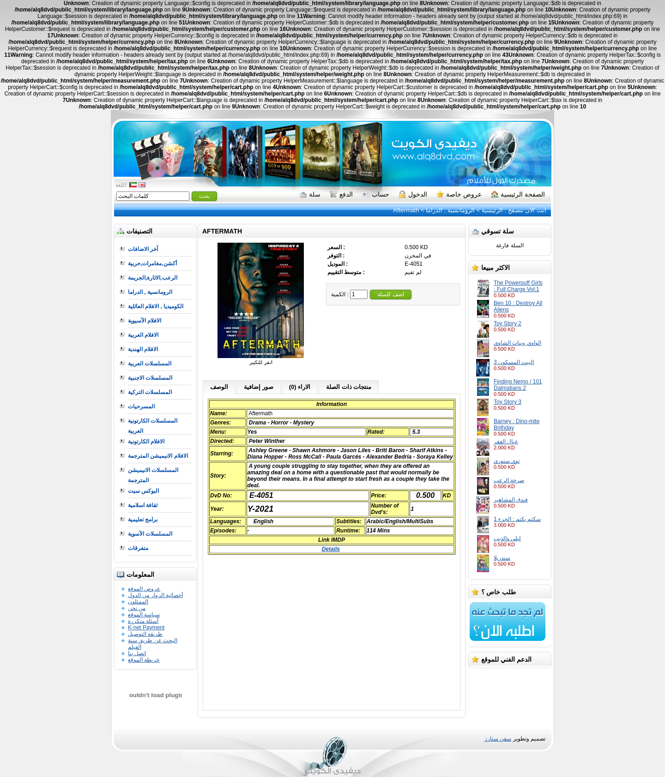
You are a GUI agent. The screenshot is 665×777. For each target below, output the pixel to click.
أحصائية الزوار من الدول (155, 595)
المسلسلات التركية (150, 392)
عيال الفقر (506, 441)
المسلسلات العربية (149, 363)
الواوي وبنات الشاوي (517, 343)
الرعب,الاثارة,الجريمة (152, 278)
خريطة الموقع (143, 660)
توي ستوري (507, 461)
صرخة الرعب (509, 480)
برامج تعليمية (142, 519)
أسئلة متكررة (143, 621)
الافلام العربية (143, 335)
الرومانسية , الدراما (450, 210)
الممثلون (138, 601)
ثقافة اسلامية (142, 505)
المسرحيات (141, 406)
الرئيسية (492, 210)
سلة (309, 194)
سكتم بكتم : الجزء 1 (517, 519)
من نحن (136, 608)
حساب (375, 194)
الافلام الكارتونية (146, 441)
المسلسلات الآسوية (150, 534)
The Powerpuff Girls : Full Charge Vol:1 (518, 286)
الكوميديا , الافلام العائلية (155, 306)
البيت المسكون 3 (514, 362)
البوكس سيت (143, 491)
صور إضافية (258, 386)
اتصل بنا (137, 653)
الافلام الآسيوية (144, 320)
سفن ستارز (497, 738)
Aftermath (406, 210)
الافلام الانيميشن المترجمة (158, 456)
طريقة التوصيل (145, 634)
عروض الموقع (144, 589)
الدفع (341, 194)
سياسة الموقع (144, 614)
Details (331, 549)
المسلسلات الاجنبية (150, 378)
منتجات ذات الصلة (348, 386)
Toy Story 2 (507, 323)
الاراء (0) (300, 386)
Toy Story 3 (507, 402)
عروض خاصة (459, 194)
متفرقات (138, 548)
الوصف (219, 386)
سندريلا (502, 558)
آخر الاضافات (143, 249)
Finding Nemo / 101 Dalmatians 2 (518, 384)
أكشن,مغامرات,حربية (152, 263)
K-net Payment (146, 627)
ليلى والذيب (507, 538)
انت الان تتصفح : (524, 210)
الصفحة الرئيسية (518, 194)
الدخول (413, 194)
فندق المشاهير (511, 499)
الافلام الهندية (143, 349)
